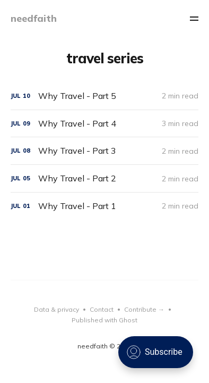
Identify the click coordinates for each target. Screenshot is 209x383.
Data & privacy (56, 309)
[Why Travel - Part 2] (105, 178)
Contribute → (144, 309)
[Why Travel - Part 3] (105, 150)
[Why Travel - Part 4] (105, 123)
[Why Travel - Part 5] (105, 96)
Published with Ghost (104, 320)
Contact (102, 309)
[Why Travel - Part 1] (105, 206)
